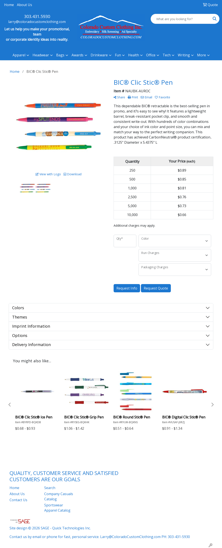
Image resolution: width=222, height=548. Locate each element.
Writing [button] (184, 55)
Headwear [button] (41, 55)
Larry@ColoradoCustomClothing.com (130, 536)
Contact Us (18, 500)
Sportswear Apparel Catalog (57, 508)
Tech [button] (167, 55)
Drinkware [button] (99, 55)
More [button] (201, 55)
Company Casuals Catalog (58, 496)
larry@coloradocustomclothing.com (37, 21)
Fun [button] (118, 55)
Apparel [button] (19, 55)
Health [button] (133, 55)
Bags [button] (60, 55)
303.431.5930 (37, 16)
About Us (24, 4)
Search (49, 487)
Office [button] (150, 55)
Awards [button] (77, 55)
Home (9, 4)
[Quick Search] (180, 19)
